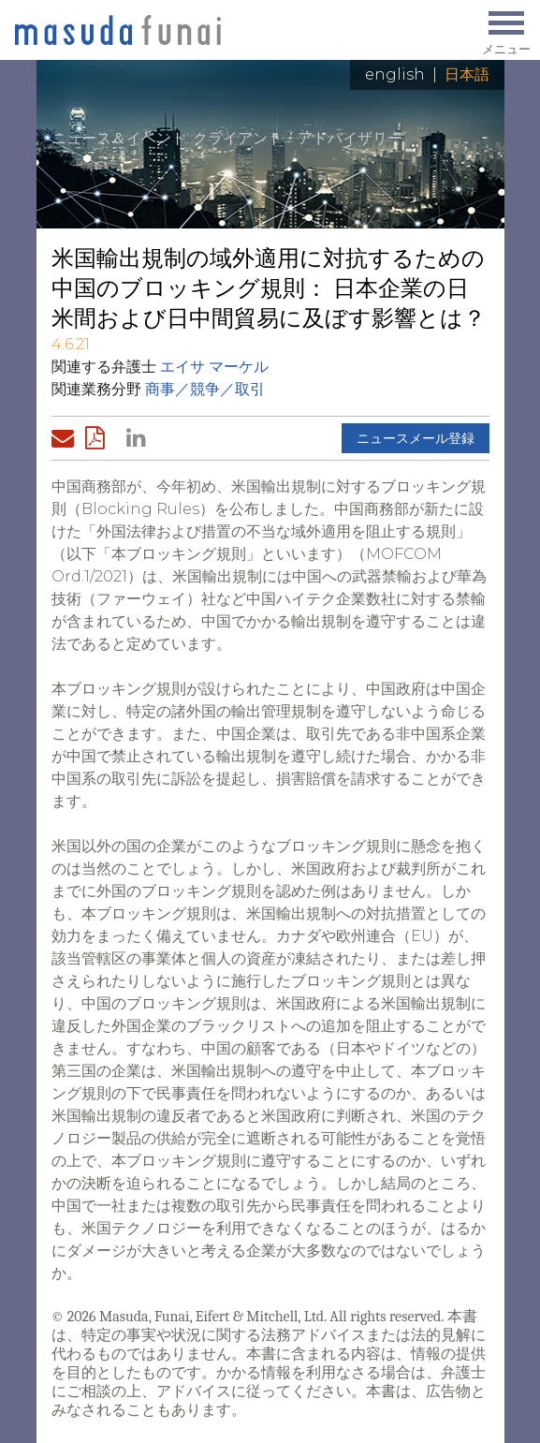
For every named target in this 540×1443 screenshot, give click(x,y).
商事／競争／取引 (205, 389)
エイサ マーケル (214, 366)
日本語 (467, 74)
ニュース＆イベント (118, 138)
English (395, 74)
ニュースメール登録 (415, 438)
